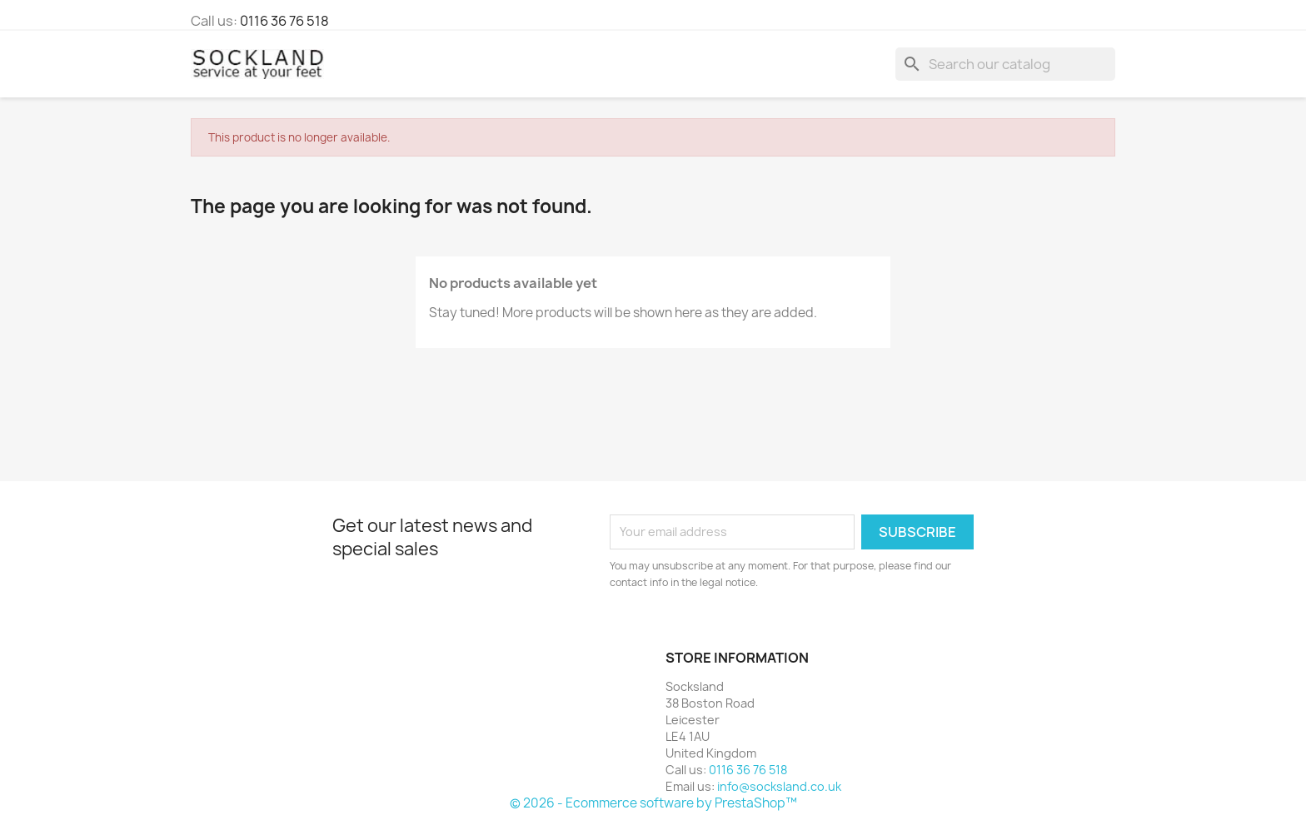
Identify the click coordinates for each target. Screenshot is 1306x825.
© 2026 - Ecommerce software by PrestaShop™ (653, 803)
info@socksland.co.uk (779, 786)
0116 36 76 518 (284, 21)
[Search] (1005, 64)
